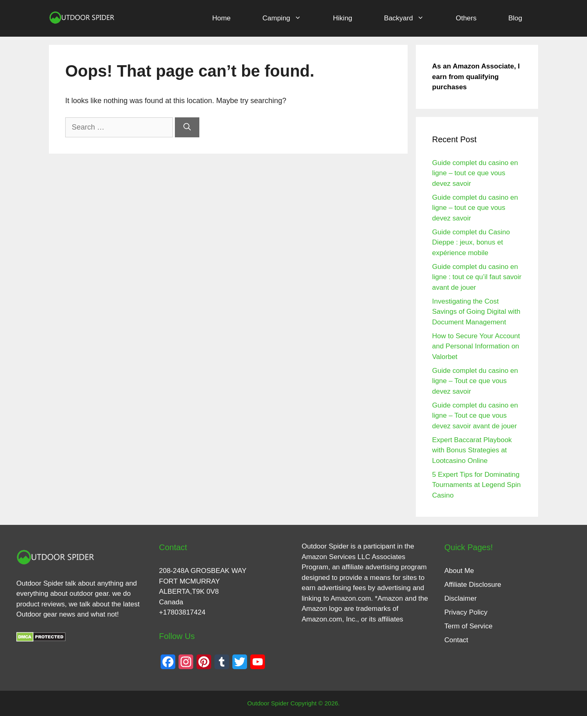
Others (466, 18)
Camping (290, 18)
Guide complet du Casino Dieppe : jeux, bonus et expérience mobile (471, 242)
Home (221, 18)
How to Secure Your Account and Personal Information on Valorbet (476, 346)
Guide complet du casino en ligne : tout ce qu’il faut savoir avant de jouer (476, 277)
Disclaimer (460, 598)
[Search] (187, 127)
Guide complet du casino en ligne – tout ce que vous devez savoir (475, 173)
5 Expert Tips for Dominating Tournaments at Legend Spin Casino (476, 485)
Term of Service (468, 626)
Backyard (412, 18)
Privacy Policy (466, 612)
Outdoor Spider (325, 546)
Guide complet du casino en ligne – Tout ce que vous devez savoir (475, 381)
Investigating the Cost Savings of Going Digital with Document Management (476, 311)
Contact (456, 640)
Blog (515, 18)
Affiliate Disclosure (472, 584)
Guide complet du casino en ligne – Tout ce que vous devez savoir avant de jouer (475, 415)
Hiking (342, 18)
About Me (459, 571)
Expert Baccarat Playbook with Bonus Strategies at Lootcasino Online (472, 450)
